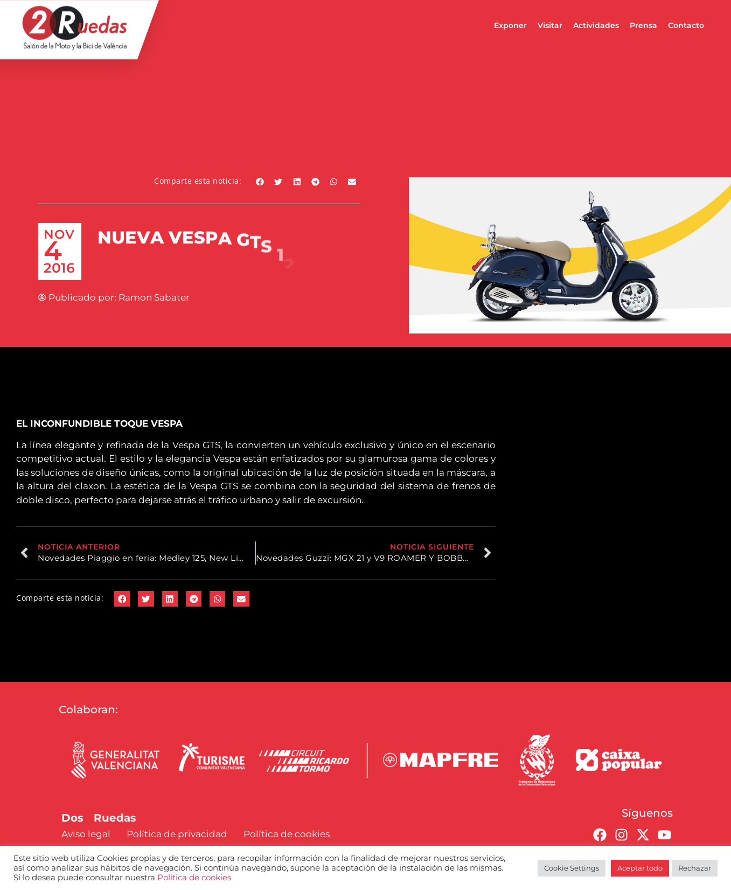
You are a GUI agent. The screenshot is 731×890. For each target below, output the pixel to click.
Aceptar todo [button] (640, 868)
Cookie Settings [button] (571, 868)
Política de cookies (194, 877)
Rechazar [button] (694, 868)
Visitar (550, 25)
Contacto (686, 25)
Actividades (596, 25)
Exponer (510, 25)
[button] (260, 182)
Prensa (643, 25)
